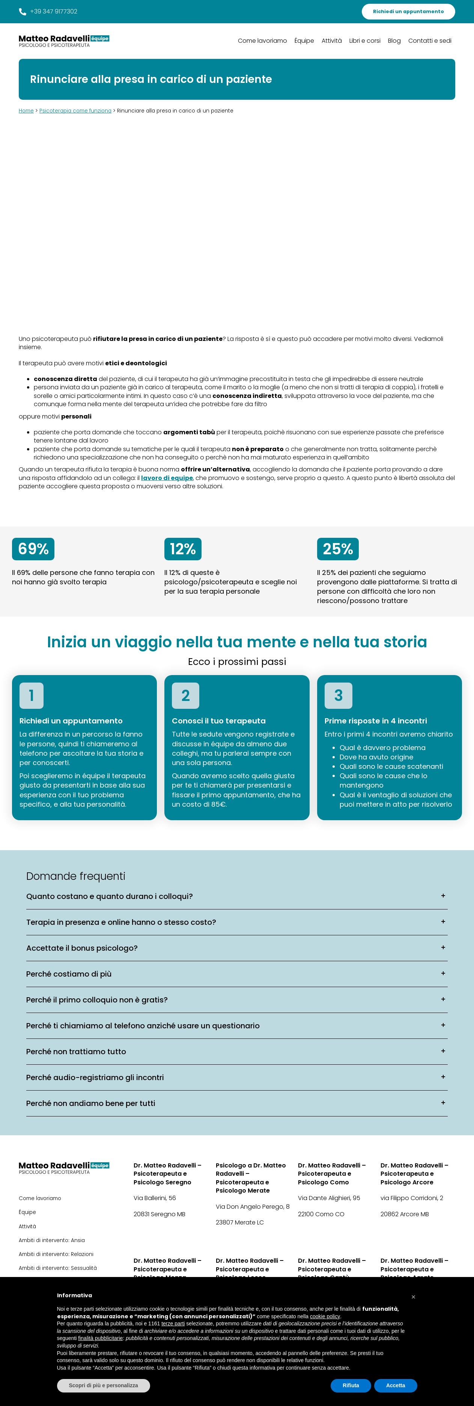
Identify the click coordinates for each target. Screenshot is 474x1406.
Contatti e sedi (429, 41)
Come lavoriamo (262, 41)
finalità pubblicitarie (100, 1338)
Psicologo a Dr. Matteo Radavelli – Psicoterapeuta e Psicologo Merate (251, 1178)
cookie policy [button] (325, 1316)
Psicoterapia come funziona (75, 110)
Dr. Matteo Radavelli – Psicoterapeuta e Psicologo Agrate (414, 1269)
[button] (414, 1295)
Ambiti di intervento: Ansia (52, 1240)
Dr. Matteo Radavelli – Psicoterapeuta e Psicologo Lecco (250, 1269)
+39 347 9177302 (48, 12)
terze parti (173, 1323)
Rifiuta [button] (351, 1385)
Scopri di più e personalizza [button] (103, 1385)
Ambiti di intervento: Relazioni (56, 1254)
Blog (394, 41)
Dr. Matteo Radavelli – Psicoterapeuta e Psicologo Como (332, 1174)
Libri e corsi (365, 41)
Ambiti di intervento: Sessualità (58, 1268)
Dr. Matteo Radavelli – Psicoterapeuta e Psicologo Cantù (332, 1269)
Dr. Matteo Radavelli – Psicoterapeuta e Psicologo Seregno (168, 1174)
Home (26, 110)
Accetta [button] (395, 1385)
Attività (332, 41)
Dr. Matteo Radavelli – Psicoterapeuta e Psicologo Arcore (414, 1174)
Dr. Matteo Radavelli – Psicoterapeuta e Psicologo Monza (168, 1269)
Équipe (304, 41)
